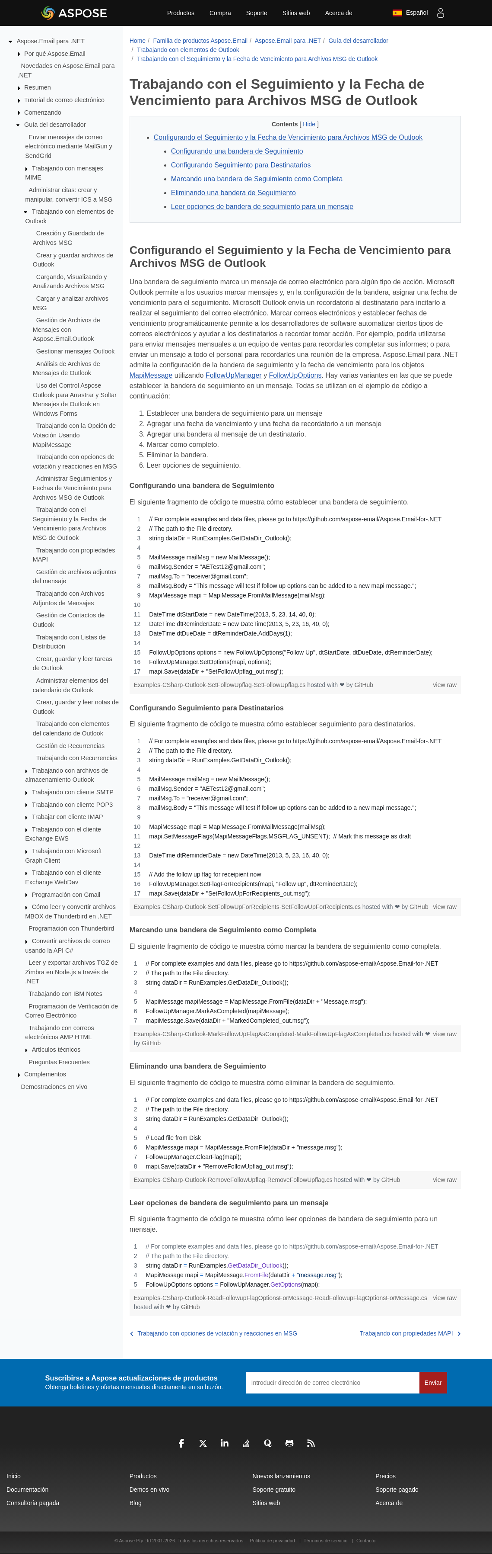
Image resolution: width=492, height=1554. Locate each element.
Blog (136, 1502)
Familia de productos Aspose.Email (200, 40)
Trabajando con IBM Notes (65, 993)
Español (410, 13)
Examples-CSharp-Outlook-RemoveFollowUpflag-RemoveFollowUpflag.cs (234, 1179)
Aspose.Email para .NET (51, 41)
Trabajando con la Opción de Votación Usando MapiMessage (74, 435)
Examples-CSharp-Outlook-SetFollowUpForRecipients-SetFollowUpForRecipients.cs (248, 906)
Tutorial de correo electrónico (64, 99)
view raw (445, 684)
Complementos (45, 1074)
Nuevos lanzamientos (282, 1476)
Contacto (365, 1540)
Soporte (256, 13)
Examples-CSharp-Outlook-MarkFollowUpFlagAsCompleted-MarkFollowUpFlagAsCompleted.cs (263, 1034)
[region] (295, 595)
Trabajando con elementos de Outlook (188, 49)
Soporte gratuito (274, 1489)
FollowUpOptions (295, 375)
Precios (385, 1476)
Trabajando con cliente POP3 (72, 804)
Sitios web (296, 13)
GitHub (364, 684)
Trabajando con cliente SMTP (73, 792)
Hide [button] (310, 124)
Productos (180, 13)
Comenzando (42, 112)
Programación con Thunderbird (71, 928)
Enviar (433, 1382)
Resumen (37, 87)
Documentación (27, 1489)
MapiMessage (151, 375)
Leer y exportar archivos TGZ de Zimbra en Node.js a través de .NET (71, 972)
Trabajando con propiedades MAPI (410, 1333)
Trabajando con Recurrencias (76, 758)
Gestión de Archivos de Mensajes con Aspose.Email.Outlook (66, 329)
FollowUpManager (234, 375)
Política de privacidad (273, 1540)
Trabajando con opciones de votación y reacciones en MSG (213, 1333)
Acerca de (338, 13)
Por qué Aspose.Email (55, 53)
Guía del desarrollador (55, 124)
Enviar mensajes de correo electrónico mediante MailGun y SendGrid (68, 146)
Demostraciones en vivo (54, 1086)
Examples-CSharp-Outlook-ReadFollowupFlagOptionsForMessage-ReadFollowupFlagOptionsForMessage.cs (280, 1297)
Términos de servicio (325, 1540)
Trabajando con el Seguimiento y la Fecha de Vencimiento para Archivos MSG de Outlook (257, 58)
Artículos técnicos (56, 1049)
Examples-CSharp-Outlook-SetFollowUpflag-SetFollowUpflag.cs (221, 684)
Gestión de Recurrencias (70, 745)
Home (138, 40)
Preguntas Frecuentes (59, 1061)
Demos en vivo (150, 1489)
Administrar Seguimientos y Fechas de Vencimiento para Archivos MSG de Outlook (72, 488)
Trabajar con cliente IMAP (67, 816)
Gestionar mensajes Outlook (75, 351)
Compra (220, 13)
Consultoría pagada (32, 1502)
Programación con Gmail (66, 894)
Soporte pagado (397, 1489)
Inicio (13, 1476)
